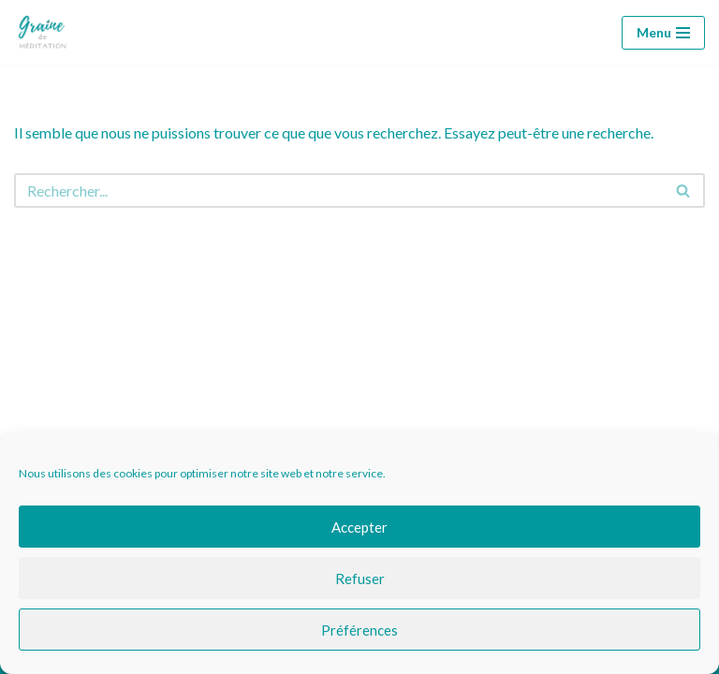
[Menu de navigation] (663, 33)
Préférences (359, 630)
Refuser (360, 578)
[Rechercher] (338, 190)
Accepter (359, 527)
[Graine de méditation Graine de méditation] (46, 32)
